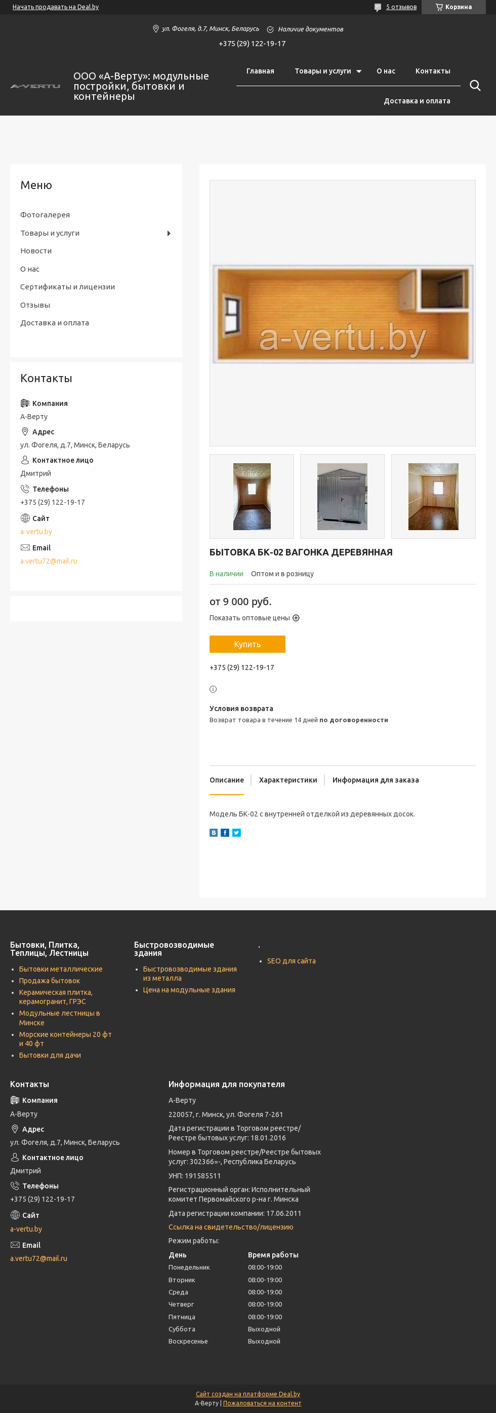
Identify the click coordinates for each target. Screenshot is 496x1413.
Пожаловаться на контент (262, 1403)
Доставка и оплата (417, 101)
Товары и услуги (323, 71)
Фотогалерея (45, 214)
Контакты (433, 71)
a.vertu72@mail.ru (48, 561)
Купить (247, 644)
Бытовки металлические (61, 969)
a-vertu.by (36, 532)
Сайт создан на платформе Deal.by (248, 1394)
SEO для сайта (291, 961)
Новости (36, 250)
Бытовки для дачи (50, 1055)
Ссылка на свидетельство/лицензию (231, 1227)
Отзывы (35, 305)
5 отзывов (401, 7)
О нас (386, 71)
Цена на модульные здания (189, 990)
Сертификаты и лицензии (67, 286)
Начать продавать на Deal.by (56, 7)
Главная (260, 71)
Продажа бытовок (49, 981)
